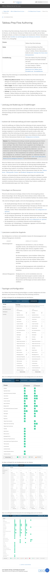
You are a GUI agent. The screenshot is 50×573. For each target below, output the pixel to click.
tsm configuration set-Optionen (38, 219)
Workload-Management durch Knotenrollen (32, 172)
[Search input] (43, 2)
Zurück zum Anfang (25, 564)
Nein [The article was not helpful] (45, 570)
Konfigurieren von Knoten (32, 137)
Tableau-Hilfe (5, 11)
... (26, 11)
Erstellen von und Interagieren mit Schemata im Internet (25, 36)
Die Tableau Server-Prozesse (34, 11)
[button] (3, 2)
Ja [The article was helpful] (40, 570)
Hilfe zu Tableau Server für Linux (17, 11)
